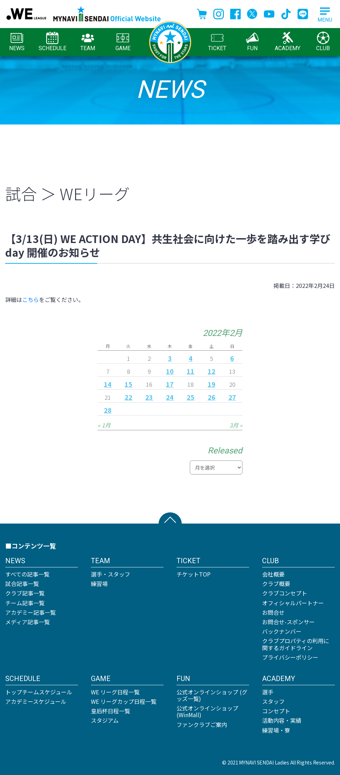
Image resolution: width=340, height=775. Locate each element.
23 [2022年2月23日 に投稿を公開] (149, 397)
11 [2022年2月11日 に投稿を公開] (190, 371)
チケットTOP (193, 574)
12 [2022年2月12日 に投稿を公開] (211, 371)
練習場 (99, 583)
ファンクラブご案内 (201, 724)
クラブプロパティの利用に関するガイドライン (295, 644)
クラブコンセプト (284, 593)
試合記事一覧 (22, 583)
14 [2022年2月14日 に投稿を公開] (108, 384)
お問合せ (273, 612)
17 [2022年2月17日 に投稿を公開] (170, 384)
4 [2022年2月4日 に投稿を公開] (191, 358)
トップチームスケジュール (38, 692)
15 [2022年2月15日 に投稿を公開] (128, 384)
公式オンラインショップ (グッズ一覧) (211, 695)
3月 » (235, 425)
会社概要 (273, 574)
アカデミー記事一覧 (30, 612)
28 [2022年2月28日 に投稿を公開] (108, 410)
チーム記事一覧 (25, 603)
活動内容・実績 (281, 720)
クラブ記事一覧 (25, 593)
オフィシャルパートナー (293, 603)
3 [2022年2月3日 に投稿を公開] (170, 358)
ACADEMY (287, 42)
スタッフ (273, 701)
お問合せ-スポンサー (288, 622)
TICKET (217, 42)
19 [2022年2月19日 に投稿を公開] (211, 384)
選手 (267, 692)
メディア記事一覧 (27, 622)
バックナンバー (281, 631)
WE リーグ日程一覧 (115, 692)
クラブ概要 (276, 583)
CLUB (323, 42)
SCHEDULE (52, 42)
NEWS (17, 42)
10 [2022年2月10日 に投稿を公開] (170, 371)
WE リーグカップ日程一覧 (123, 701)
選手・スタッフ (110, 574)
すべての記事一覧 (27, 574)
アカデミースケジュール (35, 701)
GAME (123, 42)
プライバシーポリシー (290, 657)
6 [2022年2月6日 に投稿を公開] (232, 358)
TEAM (87, 42)
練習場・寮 (276, 730)
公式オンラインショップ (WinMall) (207, 711)
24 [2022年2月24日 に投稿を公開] (170, 397)
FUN (252, 42)
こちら (30, 299)
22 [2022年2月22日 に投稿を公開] (128, 397)
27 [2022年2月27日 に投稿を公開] (232, 397)
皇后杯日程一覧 (110, 711)
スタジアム (105, 720)
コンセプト (276, 711)
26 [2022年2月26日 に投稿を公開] (211, 397)
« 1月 (104, 425)
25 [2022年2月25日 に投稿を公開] (190, 397)
